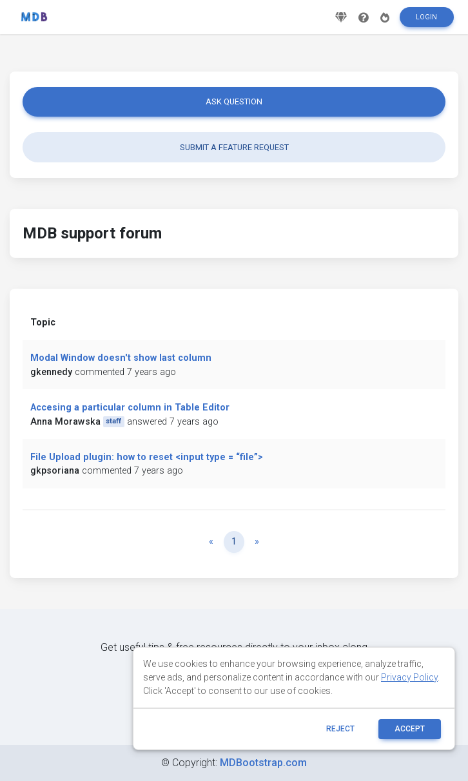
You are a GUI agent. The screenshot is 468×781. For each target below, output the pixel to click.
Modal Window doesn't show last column (120, 357)
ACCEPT (410, 728)
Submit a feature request (234, 147)
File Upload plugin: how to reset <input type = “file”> (146, 457)
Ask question (234, 101)
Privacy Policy (409, 677)
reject (340, 728)
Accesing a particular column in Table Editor (129, 407)
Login (426, 21)
